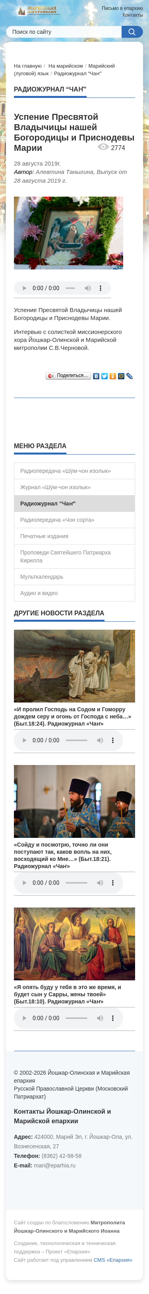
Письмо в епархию (122, 8)
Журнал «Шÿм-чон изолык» (55, 487)
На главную (28, 66)
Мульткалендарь (41, 577)
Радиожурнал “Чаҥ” (78, 73)
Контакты (132, 15)
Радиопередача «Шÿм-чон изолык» (65, 471)
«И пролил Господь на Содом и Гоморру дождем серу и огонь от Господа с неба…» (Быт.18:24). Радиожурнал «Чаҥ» (72, 716)
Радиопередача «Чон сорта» (57, 520)
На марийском (65, 66)
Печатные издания (44, 536)
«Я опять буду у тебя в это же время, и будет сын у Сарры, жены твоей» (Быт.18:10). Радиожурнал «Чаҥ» (67, 994)
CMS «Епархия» (113, 1260)
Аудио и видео (39, 593)
